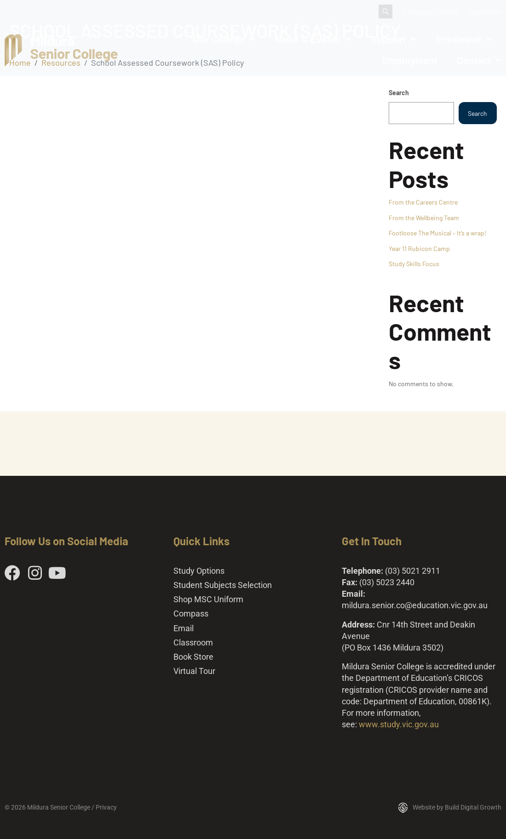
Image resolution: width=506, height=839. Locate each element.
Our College (224, 39)
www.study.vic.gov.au (399, 724)
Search (399, 93)
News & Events (313, 39)
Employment (409, 61)
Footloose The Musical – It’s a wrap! (437, 233)
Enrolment (464, 39)
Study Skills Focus (414, 264)
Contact (479, 60)
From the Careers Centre (423, 202)
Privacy (106, 807)
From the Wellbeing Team (424, 218)
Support (393, 39)
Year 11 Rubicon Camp (419, 248)
